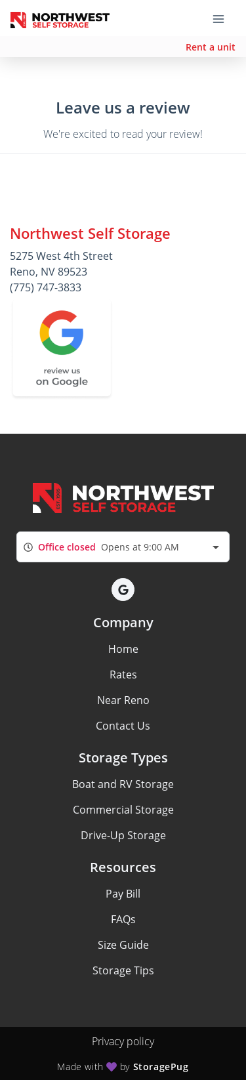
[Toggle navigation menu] (224, 18)
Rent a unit (211, 47)
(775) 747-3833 (45, 287)
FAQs (123, 919)
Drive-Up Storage (123, 835)
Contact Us (123, 725)
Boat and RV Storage (123, 784)
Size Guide (123, 945)
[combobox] (123, 546)
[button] (123, 589)
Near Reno (123, 700)
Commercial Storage (123, 809)
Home (123, 649)
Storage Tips (123, 970)
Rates (123, 674)
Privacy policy (123, 1041)
